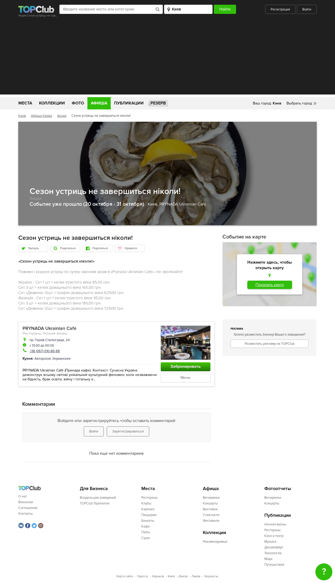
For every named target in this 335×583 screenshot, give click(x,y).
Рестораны (32, 333)
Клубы (146, 503)
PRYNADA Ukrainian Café (182, 204)
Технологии (273, 553)
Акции (61, 116)
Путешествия (274, 565)
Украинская (61, 359)
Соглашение (27, 508)
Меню (186, 377)
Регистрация (280, 9)
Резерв (158, 103)
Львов (196, 576)
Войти (306, 9)
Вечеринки (211, 498)
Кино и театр (273, 536)
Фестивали (211, 521)
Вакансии (25, 502)
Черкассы (211, 576)
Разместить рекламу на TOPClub (269, 344)
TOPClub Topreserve (94, 503)
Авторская (43, 359)
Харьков (158, 576)
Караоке (147, 509)
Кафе (145, 526)
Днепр (183, 576)
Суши (145, 538)
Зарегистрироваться (128, 431)
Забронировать (185, 366)
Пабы (145, 532)
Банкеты (147, 521)
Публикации (129, 103)
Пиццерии (149, 515)
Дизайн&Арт (273, 547)
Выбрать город (299, 103)
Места (25, 103)
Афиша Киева (41, 116)
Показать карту (269, 284)
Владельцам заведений (98, 498)
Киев (22, 116)
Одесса (142, 576)
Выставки (210, 509)
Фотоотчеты (277, 488)
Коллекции (52, 103)
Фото (78, 103)
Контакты (25, 514)
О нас (22, 496)
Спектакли (211, 515)
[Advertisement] (167, 58)
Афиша (99, 103)
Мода (268, 559)
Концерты (210, 503)
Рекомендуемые (215, 542)
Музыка (270, 542)
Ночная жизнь (55, 333)
